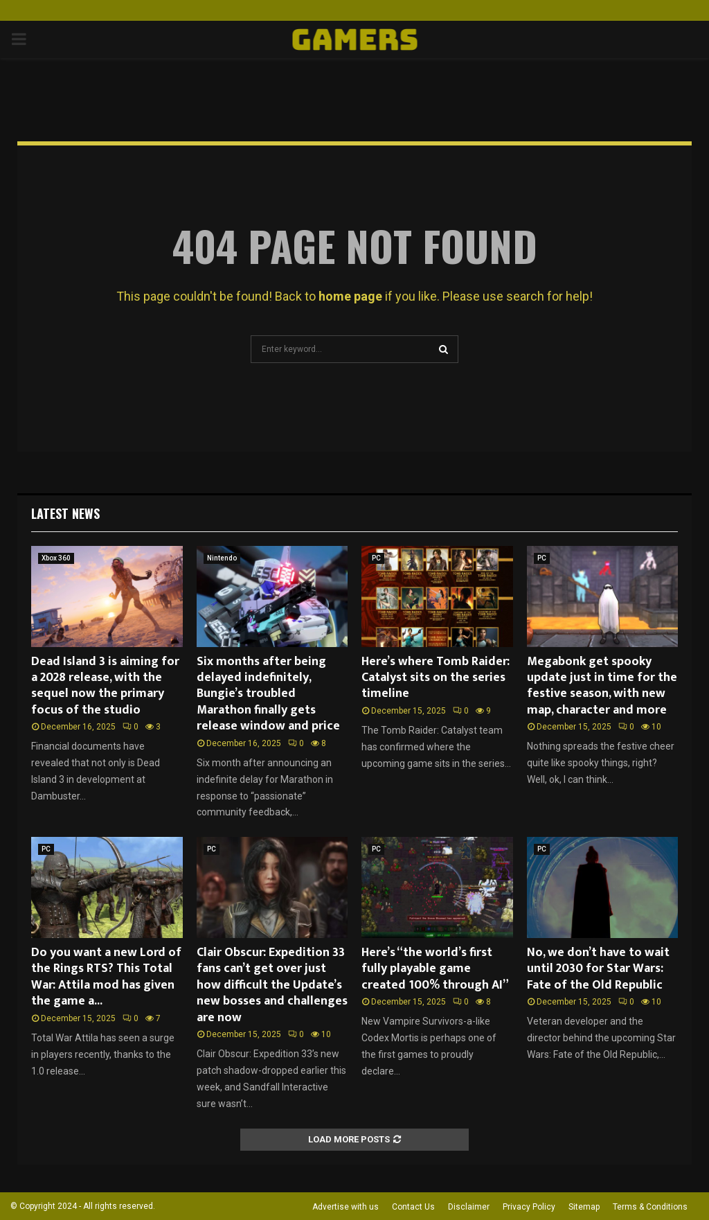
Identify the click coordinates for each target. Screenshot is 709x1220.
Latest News (65, 513)
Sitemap (584, 1207)
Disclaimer (469, 1207)
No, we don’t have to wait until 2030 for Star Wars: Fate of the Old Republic (598, 969)
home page (350, 296)
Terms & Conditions (650, 1207)
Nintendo (222, 558)
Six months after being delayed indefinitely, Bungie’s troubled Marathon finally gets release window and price (268, 694)
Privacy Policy (529, 1207)
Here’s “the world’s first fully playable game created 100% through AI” (435, 969)
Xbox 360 (56, 558)
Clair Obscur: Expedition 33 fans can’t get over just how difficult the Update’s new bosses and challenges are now (272, 985)
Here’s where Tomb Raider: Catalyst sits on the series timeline (435, 678)
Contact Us (413, 1207)
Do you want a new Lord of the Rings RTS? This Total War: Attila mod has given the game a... (106, 976)
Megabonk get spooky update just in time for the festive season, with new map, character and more (602, 685)
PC (376, 558)
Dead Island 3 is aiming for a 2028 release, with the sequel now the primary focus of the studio (105, 685)
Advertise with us (345, 1207)
